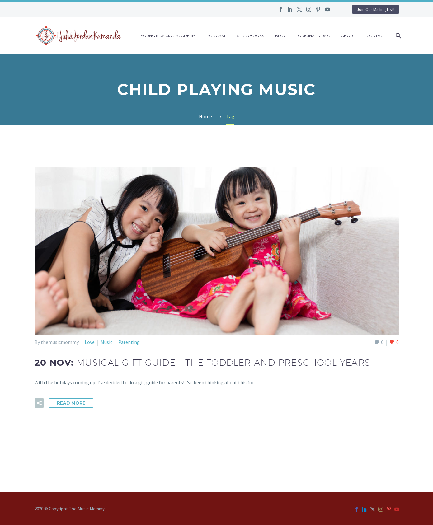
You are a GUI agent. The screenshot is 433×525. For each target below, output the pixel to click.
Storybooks (250, 35)
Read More (71, 403)
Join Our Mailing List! (375, 9)
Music (106, 342)
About (348, 35)
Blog (281, 35)
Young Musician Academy (168, 35)
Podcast (216, 35)
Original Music (314, 35)
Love (90, 342)
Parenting (129, 342)
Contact (375, 35)
